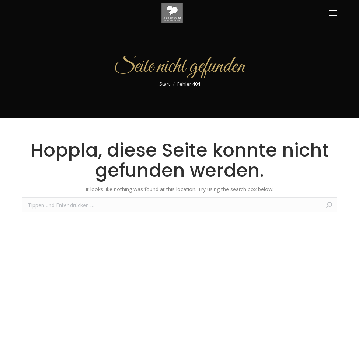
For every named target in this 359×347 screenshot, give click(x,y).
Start (164, 83)
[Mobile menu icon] (333, 13)
